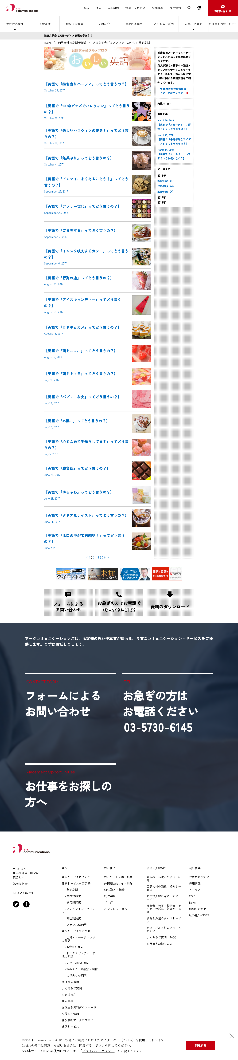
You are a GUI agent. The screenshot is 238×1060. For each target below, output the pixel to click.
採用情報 (175, 8)
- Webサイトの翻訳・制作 (80, 969)
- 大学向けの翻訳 (74, 975)
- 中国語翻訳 (71, 896)
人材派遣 (45, 24)
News (192, 902)
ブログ (108, 902)
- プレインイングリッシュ (78, 910)
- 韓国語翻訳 (71, 918)
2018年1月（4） (166, 191)
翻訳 (86, 8)
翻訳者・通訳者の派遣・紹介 (164, 878)
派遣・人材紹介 (135, 8)
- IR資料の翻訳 (72, 947)
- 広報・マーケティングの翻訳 (78, 939)
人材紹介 (104, 24)
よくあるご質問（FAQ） (162, 937)
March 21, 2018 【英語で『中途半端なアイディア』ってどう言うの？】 (174, 139)
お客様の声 (69, 994)
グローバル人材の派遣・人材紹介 (164, 929)
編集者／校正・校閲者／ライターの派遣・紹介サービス (164, 909)
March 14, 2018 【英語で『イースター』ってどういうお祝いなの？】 (174, 154)
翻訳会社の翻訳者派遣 (72, 42)
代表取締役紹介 (199, 877)
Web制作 (113, 8)
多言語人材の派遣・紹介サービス (164, 897)
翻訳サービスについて (76, 877)
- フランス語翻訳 (74, 924)
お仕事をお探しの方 (159, 943)
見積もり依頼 (70, 1013)
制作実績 (110, 896)
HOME (48, 42)
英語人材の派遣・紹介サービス (164, 888)
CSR (192, 896)
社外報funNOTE (199, 915)
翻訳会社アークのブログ (77, 1020)
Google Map (20, 883)
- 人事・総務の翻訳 (76, 963)
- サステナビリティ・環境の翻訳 (78, 955)
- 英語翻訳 (70, 889)
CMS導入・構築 (114, 889)
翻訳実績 (67, 1001)
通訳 (98, 8)
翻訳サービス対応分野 (76, 931)
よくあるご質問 (164, 24)
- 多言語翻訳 (71, 902)
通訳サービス (70, 1026)
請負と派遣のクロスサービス (164, 920)
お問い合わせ (197, 908)
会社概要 (157, 8)
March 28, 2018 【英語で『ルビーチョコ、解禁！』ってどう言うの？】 (174, 124)
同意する (200, 1045)
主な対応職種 (14, 24)
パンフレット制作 (115, 908)
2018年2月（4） (166, 186)
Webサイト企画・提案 (118, 877)
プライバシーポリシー (98, 1050)
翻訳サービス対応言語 (76, 883)
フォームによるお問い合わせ (63, 703)
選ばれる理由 (134, 24)
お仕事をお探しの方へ (223, 24)
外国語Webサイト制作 (118, 883)
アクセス (195, 889)
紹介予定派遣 (74, 24)
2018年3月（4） (166, 181)
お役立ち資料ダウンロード (79, 1007)
